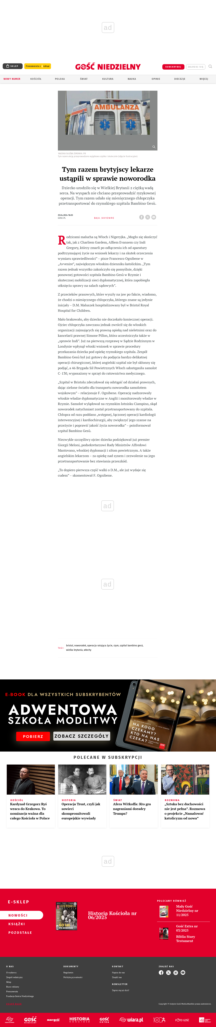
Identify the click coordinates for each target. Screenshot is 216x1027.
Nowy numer (12, 79)
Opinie (156, 79)
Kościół (36, 79)
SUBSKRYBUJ (173, 67)
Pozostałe (16, 932)
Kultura (108, 79)
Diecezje (179, 79)
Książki (16, 924)
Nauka (132, 79)
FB (142, 216)
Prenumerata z (37, 66)
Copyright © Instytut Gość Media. (173, 1004)
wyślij (154, 216)
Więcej (204, 79)
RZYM (116, 645)
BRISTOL (69, 645)
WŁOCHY (87, 650)
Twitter (148, 216)
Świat (84, 79)
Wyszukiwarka (210, 66)
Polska (60, 79)
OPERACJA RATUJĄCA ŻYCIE (99, 645)
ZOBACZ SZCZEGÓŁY (82, 736)
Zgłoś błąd (14, 1004)
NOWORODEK (80, 645)
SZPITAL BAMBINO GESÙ (131, 645)
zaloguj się (196, 67)
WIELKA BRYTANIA (74, 650)
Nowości (16, 915)
